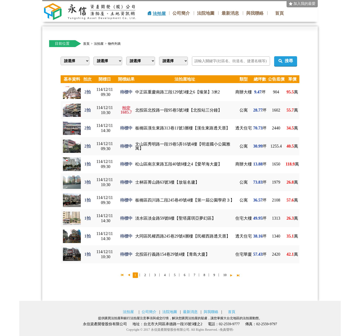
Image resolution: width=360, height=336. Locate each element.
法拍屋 (159, 13)
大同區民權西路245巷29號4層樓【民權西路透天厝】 (182, 236)
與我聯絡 (255, 13)
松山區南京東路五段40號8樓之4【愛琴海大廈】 (178, 164)
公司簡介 (181, 13)
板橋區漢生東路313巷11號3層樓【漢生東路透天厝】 (182, 128)
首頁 (279, 13)
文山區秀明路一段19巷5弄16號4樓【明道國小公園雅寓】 (182, 146)
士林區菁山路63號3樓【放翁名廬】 (167, 182)
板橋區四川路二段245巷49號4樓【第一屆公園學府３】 (184, 200)
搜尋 (289, 61)
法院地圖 (205, 13)
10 (225, 275)
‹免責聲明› (226, 329)
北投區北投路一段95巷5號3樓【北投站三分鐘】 (178, 110)
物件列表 (114, 43)
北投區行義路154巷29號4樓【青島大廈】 (172, 254)
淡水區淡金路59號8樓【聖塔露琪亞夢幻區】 (175, 218)
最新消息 (230, 13)
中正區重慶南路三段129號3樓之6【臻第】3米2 (177, 92)
